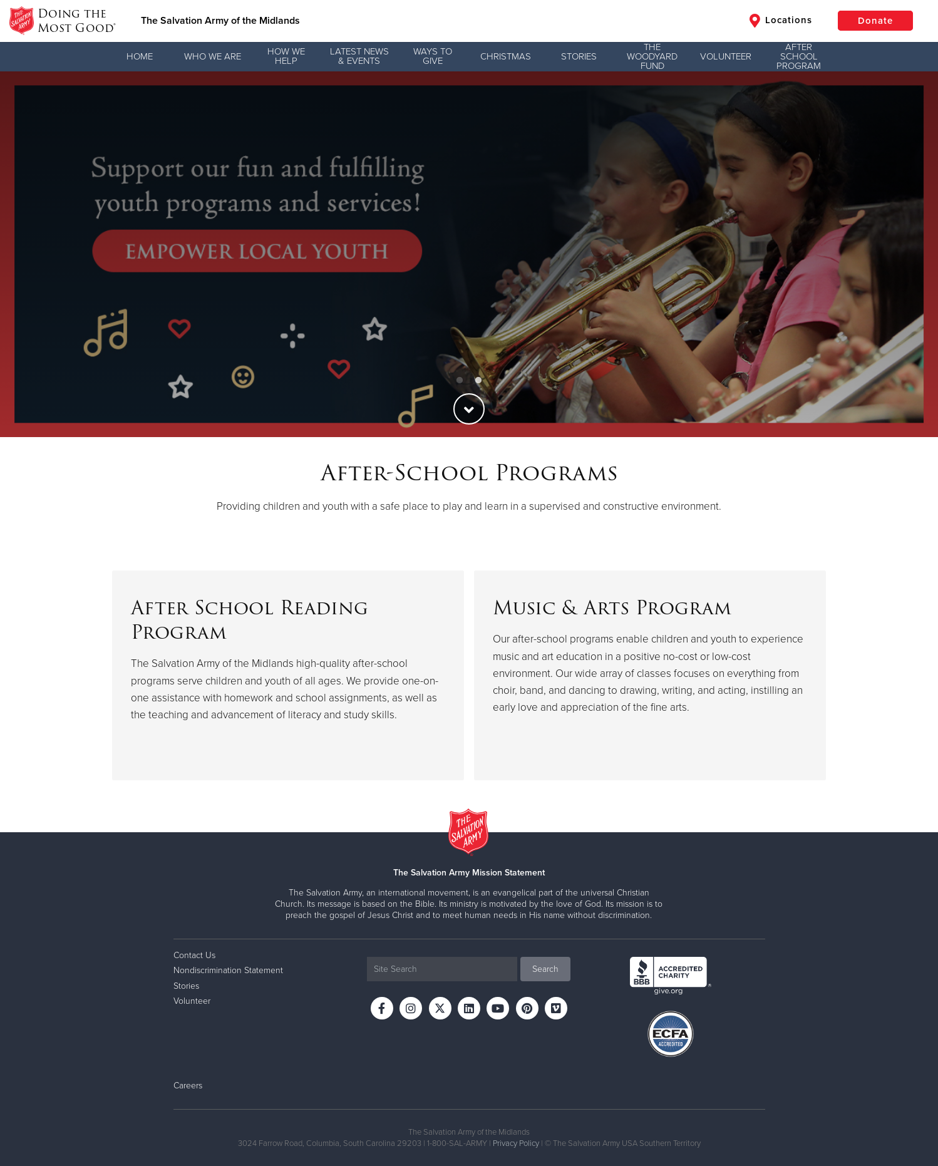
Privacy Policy (516, 1143)
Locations (781, 21)
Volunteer (725, 56)
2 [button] (478, 380)
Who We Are (212, 56)
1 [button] (459, 380)
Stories (579, 56)
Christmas (505, 56)
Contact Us (194, 955)
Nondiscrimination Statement (228, 970)
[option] (469, 254)
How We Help (286, 56)
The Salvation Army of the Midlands (220, 20)
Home (139, 56)
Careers (187, 1085)
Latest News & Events (359, 56)
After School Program (798, 56)
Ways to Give (432, 56)
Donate (875, 20)
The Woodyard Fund (652, 56)
